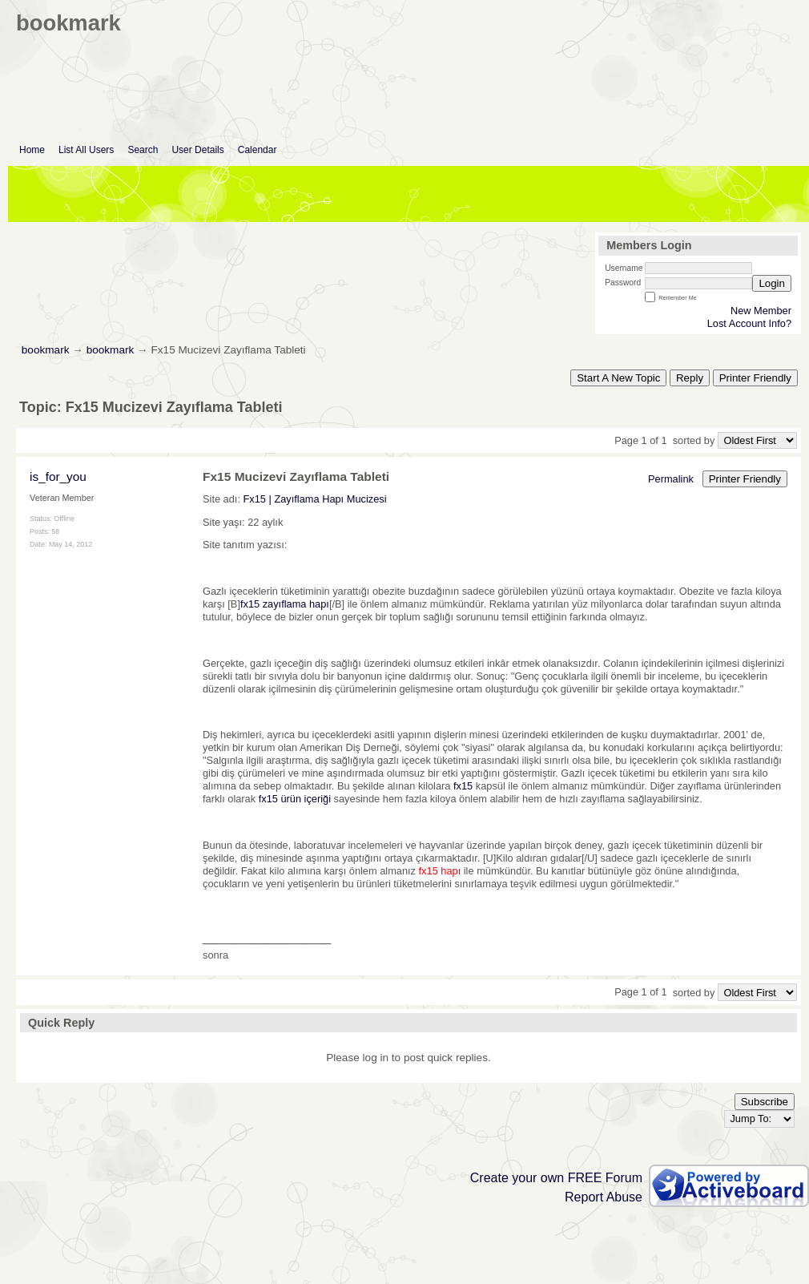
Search (142, 149)
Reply (689, 378)
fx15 (463, 786)
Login (772, 283)
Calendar (257, 149)
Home (32, 149)
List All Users (86, 149)
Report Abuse (603, 1197)
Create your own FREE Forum (556, 1178)
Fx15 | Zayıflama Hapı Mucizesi (315, 499)
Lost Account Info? (749, 323)
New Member (761, 311)
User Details (197, 149)
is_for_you (58, 476)
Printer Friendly (755, 378)
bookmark (46, 350)
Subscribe (764, 1102)
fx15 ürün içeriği (295, 799)
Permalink (671, 479)
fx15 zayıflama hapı (284, 604)
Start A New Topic (618, 378)
